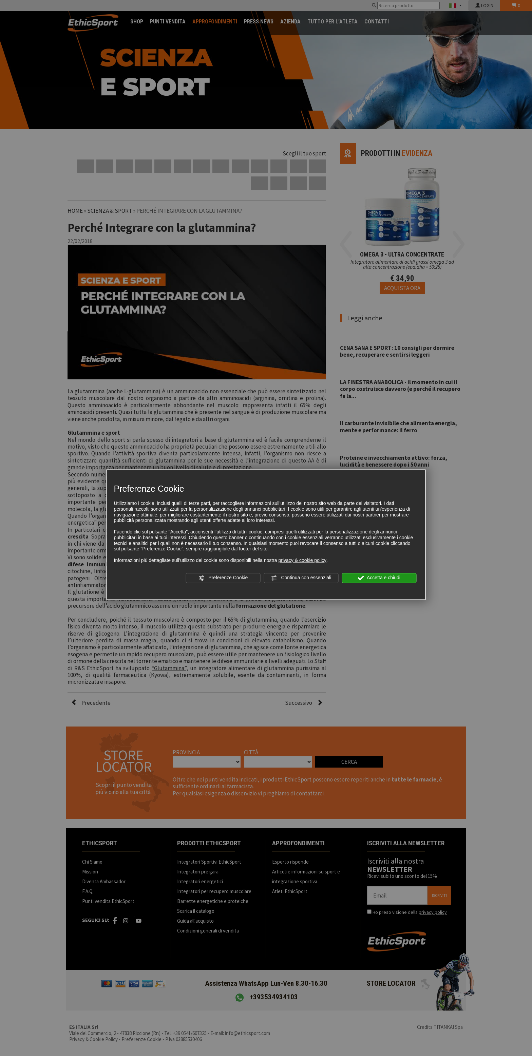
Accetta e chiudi (379, 578)
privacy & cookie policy (302, 560)
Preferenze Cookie (223, 578)
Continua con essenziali (301, 578)
